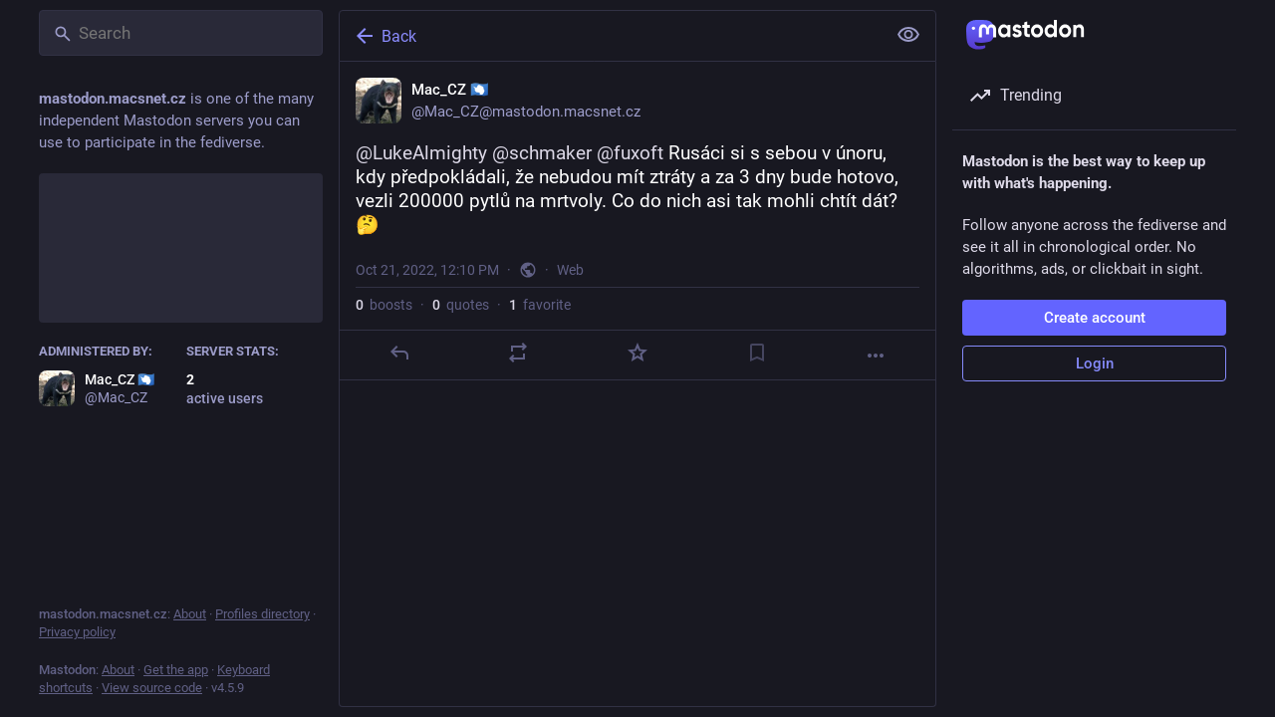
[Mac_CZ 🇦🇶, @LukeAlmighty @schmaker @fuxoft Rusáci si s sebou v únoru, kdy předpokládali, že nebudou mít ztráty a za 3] (637, 221)
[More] (876, 355)
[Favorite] (637, 352)
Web (570, 270)
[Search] (181, 33)
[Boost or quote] (518, 352)
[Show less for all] (908, 35)
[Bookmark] (757, 352)
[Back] (611, 36)
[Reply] (399, 352)
